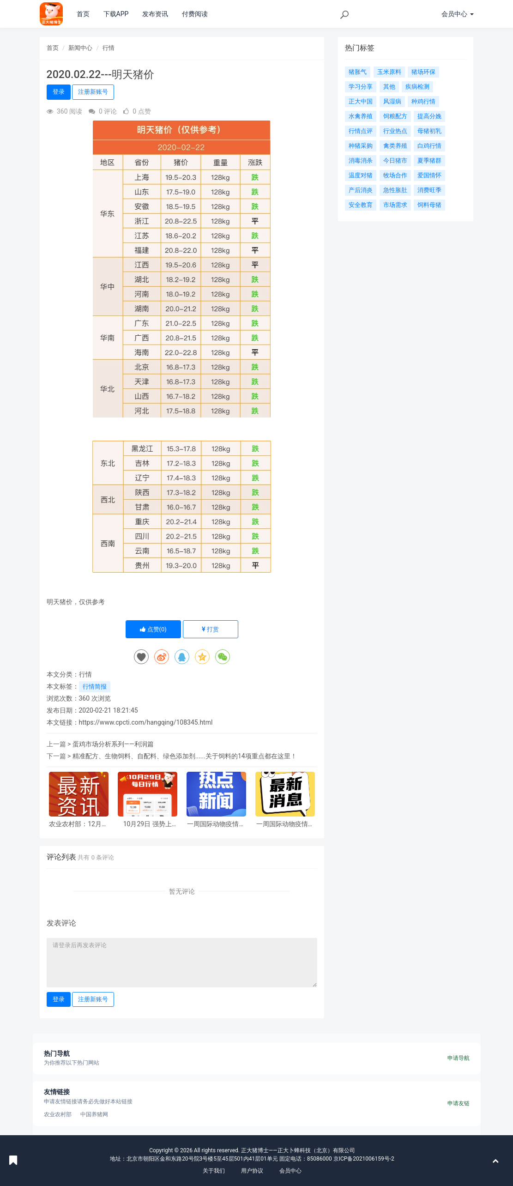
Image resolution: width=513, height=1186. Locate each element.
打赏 (210, 629)
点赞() (153, 629)
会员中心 (290, 1171)
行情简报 (95, 686)
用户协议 (252, 1171)
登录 (59, 91)
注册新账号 (93, 91)
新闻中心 (80, 47)
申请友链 (458, 1103)
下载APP (116, 14)
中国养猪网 (94, 1114)
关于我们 (214, 1171)
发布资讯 (155, 14)
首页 (83, 14)
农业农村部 (58, 1114)
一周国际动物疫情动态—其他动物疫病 (216, 824)
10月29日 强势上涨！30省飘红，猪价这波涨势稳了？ (147, 824)
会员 (457, 14)
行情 (109, 47)
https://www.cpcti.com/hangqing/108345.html (146, 722)
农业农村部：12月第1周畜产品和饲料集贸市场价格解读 (78, 824)
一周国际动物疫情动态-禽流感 (285, 824)
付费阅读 (195, 14)
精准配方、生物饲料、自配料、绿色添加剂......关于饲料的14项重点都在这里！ (184, 756)
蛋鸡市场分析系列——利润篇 (113, 744)
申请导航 (458, 1058)
